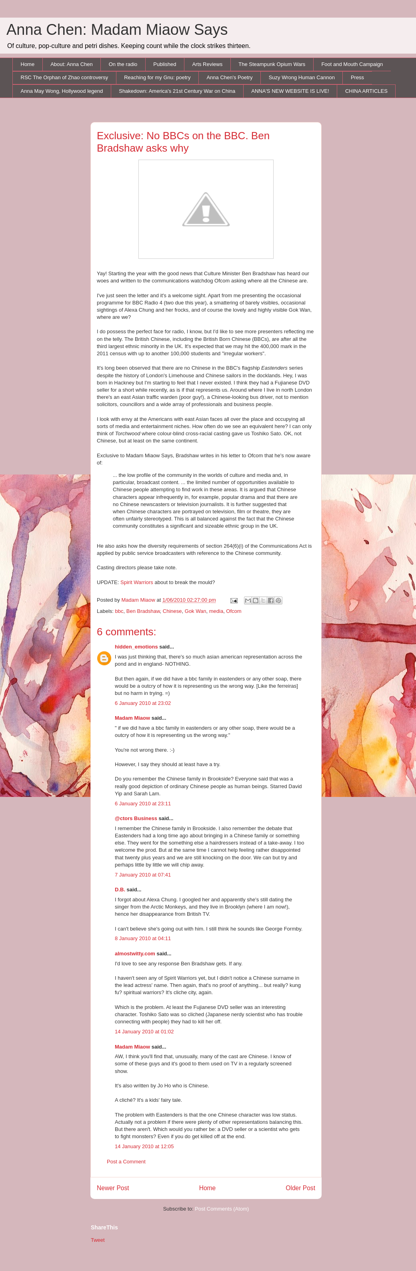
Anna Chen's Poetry (229, 77)
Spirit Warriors (136, 582)
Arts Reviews (207, 64)
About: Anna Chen (71, 64)
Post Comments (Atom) (222, 1209)
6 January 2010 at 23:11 (143, 804)
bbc (119, 611)
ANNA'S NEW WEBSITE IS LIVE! (290, 91)
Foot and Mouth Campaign (352, 64)
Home (28, 64)
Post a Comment (126, 1162)
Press (357, 77)
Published (164, 64)
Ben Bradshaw (143, 611)
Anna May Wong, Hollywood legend (62, 91)
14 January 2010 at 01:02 (144, 1032)
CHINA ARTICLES (366, 91)
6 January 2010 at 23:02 (143, 703)
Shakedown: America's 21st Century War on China (177, 91)
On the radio (123, 64)
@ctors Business (136, 818)
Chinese (172, 611)
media (216, 611)
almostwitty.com (135, 954)
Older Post (300, 1188)
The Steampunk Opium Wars (271, 64)
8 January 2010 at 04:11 (143, 938)
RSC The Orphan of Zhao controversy (64, 77)
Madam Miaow (132, 718)
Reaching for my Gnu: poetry (157, 77)
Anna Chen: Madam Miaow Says (117, 29)
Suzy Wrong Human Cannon (302, 77)
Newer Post (113, 1188)
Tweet (98, 1240)
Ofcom (233, 611)
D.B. (120, 890)
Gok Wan (195, 611)
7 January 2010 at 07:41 (143, 875)
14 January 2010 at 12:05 (144, 1146)
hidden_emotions (136, 647)
